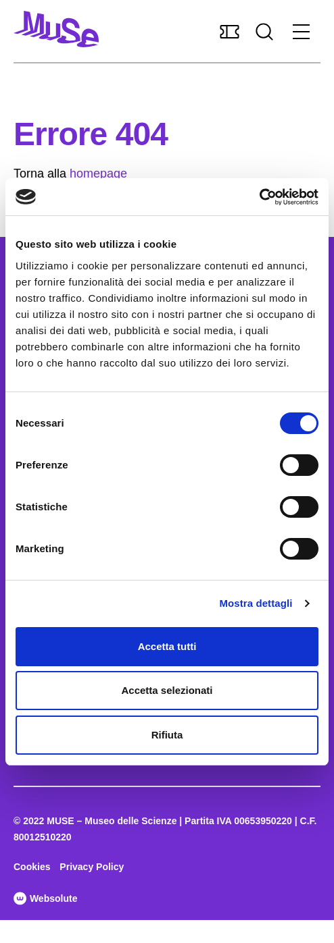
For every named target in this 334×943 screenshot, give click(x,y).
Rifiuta (167, 734)
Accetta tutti (167, 646)
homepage (98, 173)
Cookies (32, 866)
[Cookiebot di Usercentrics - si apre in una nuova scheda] (259, 197)
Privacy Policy (91, 866)
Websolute (45, 898)
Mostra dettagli (255, 603)
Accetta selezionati (166, 690)
